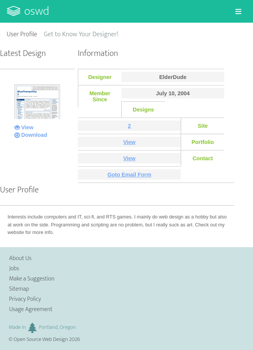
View (27, 127)
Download (34, 135)
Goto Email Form (129, 175)
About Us (20, 258)
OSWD (36, 11)
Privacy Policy (25, 299)
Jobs (14, 268)
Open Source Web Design (41, 339)
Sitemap (19, 289)
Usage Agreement (31, 309)
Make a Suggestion (31, 279)
